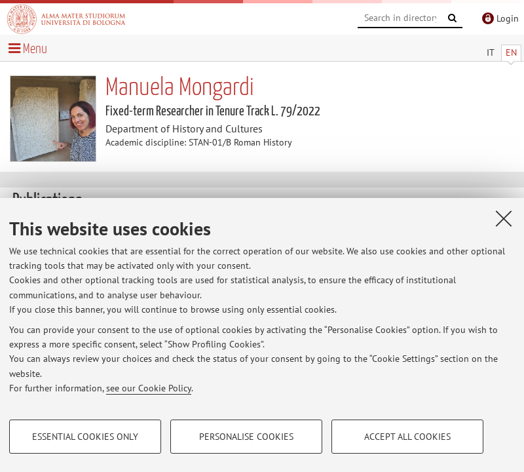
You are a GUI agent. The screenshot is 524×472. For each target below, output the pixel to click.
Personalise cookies (246, 436)
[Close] (503, 218)
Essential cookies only (85, 436)
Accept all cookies (407, 436)
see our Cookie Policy (148, 388)
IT (491, 52)
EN (511, 52)
